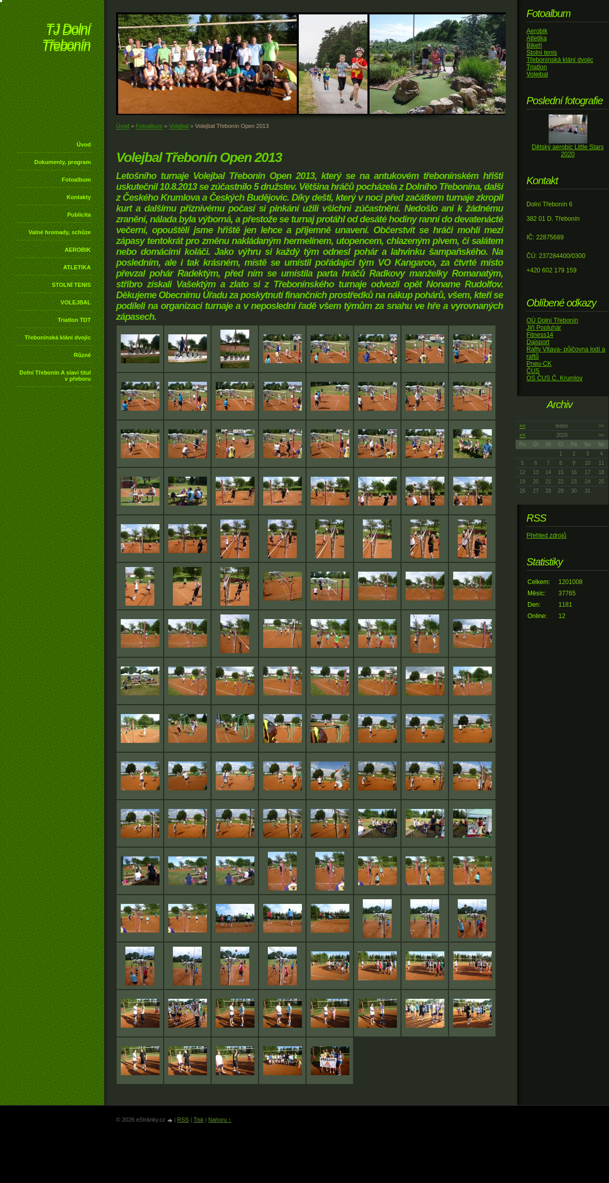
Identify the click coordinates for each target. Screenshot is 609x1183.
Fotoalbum (76, 179)
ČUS (532, 371)
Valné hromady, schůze (59, 232)
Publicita (79, 215)
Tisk (199, 1119)
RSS (183, 1119)
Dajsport (538, 342)
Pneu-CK (539, 363)
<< (523, 426)
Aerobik (537, 31)
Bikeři (534, 45)
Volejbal (179, 126)
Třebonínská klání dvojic (58, 337)
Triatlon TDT (74, 320)
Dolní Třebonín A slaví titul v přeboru (55, 375)
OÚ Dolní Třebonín (552, 320)
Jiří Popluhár (543, 327)
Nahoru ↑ (219, 1119)
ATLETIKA (77, 267)
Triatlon (536, 67)
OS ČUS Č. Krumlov (554, 378)
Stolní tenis (541, 52)
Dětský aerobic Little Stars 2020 (567, 150)
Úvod (84, 144)
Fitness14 (539, 334)
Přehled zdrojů (546, 535)
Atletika (536, 38)
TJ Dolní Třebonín (66, 38)
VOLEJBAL (75, 302)
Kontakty (79, 197)
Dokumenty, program (62, 162)
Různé (82, 355)
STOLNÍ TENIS (71, 285)
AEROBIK (78, 250)
